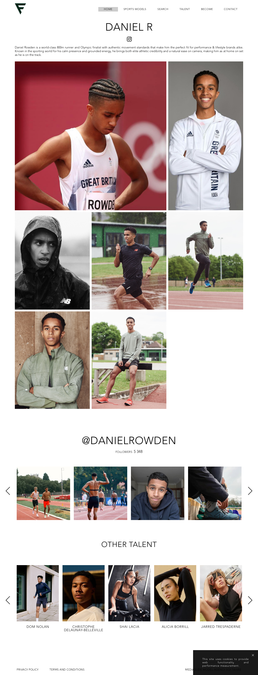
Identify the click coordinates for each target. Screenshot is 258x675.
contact (231, 9)
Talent (185, 9)
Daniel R (129, 27)
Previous (8, 491)
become (207, 9)
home (108, 9)
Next (249, 491)
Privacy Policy (27, 670)
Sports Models (135, 9)
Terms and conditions (67, 670)
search (162, 9)
